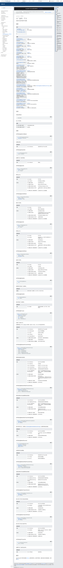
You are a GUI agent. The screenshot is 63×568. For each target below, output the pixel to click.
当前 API (3, 4)
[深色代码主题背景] (50, 116)
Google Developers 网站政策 (20, 564)
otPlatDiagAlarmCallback (19, 39)
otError (28, 45)
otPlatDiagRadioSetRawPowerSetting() (43, 85)
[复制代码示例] (51, 116)
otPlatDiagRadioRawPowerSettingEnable (21, 85)
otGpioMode (18, 29)
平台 (14, 1)
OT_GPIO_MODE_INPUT (21, 30)
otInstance (22, 39)
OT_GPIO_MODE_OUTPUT (20, 127)
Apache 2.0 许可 (43, 563)
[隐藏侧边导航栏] (12, 566)
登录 (61, 1)
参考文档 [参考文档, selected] (24, 1)
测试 (29, 1)
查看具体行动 (40, 8)
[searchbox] (6, 8)
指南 (18, 1)
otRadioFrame (23, 90)
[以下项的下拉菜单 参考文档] (26, 1)
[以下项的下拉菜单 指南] (20, 1)
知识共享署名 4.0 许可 (28, 563)
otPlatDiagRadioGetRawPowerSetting (20, 80)
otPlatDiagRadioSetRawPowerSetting (20, 93)
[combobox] (43, 1)
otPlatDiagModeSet (19, 62)
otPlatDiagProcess (19, 65)
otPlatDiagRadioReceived (19, 89)
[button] (6, 18)
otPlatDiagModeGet (19, 59)
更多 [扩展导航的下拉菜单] (33, 1)
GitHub (58, 1)
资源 (17, 559)
